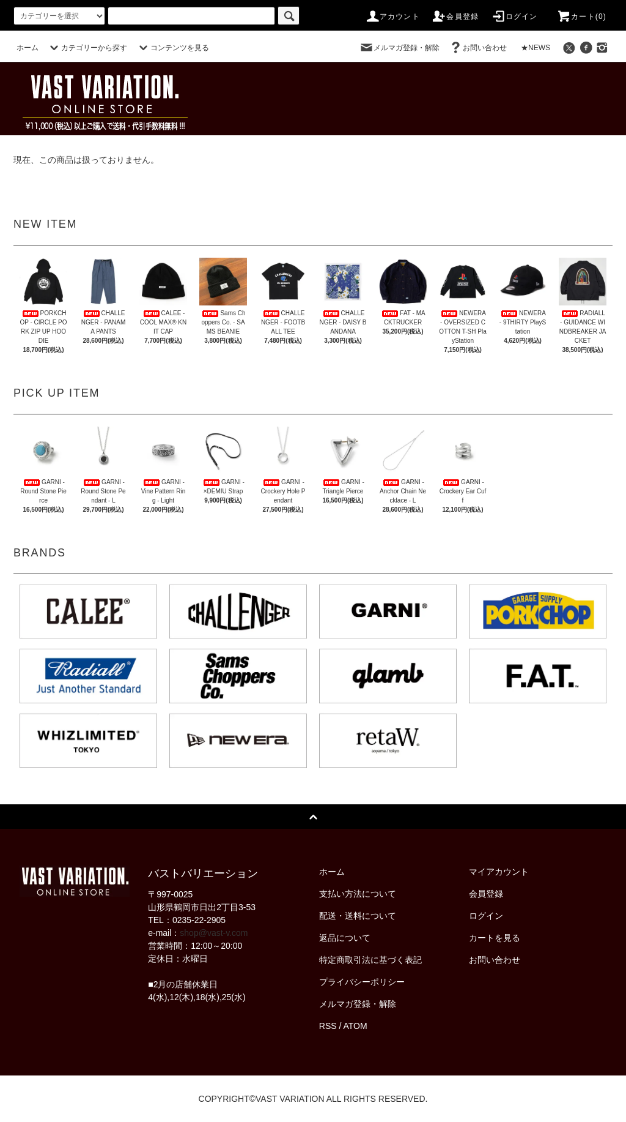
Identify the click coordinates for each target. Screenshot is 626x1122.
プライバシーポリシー (362, 982)
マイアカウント (499, 872)
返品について (344, 938)
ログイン (514, 16)
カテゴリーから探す (86, 47)
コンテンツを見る (172, 47)
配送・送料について (357, 916)
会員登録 (455, 16)
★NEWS (535, 47)
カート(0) (581, 16)
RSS (328, 1026)
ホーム (28, 47)
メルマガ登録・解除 (399, 47)
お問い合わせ (477, 47)
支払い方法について (357, 894)
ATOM (355, 1026)
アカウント (392, 16)
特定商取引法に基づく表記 (370, 960)
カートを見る (494, 938)
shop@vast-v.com (214, 933)
